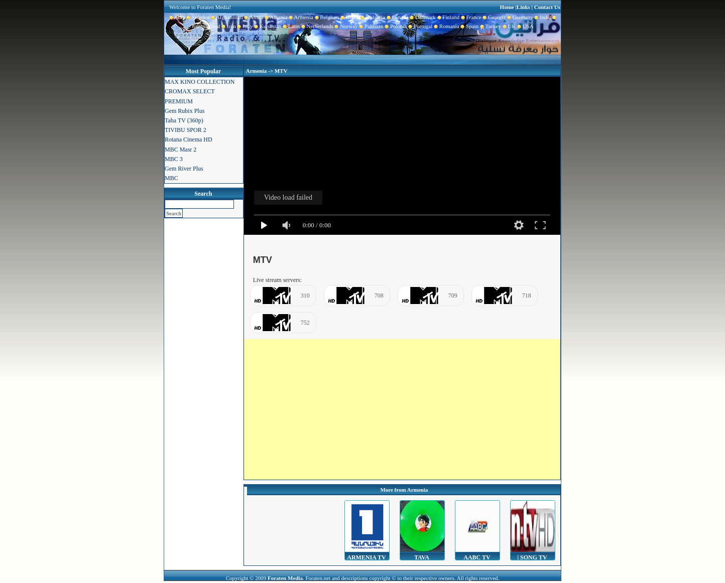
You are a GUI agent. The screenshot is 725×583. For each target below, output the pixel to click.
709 (452, 295)
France (470, 17)
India (542, 17)
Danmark (421, 17)
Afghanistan (226, 17)
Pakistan (371, 26)
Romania (445, 26)
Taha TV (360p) (184, 120)
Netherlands (316, 26)
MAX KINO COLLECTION (199, 81)
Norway (345, 26)
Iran (228, 26)
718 (526, 295)
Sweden (197, 17)
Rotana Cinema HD (188, 139)
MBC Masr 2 (180, 149)
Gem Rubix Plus (184, 110)
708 (379, 295)
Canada (396, 17)
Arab (177, 17)
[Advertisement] (402, 409)
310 (305, 295)
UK (508, 26)
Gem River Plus (184, 168)
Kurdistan (267, 26)
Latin (290, 26)
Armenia (300, 17)
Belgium (326, 17)
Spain (469, 26)
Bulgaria (372, 17)
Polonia (395, 26)
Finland (447, 17)
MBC (171, 178)
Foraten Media (285, 578)
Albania (276, 17)
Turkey (489, 26)
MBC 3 (174, 159)
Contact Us (547, 7)
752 (305, 322)
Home (507, 7)
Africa (253, 17)
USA (525, 26)
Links (523, 7)
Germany (519, 17)
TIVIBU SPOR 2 (185, 129)
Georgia (493, 17)
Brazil (349, 17)
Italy (244, 26)
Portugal (420, 26)
